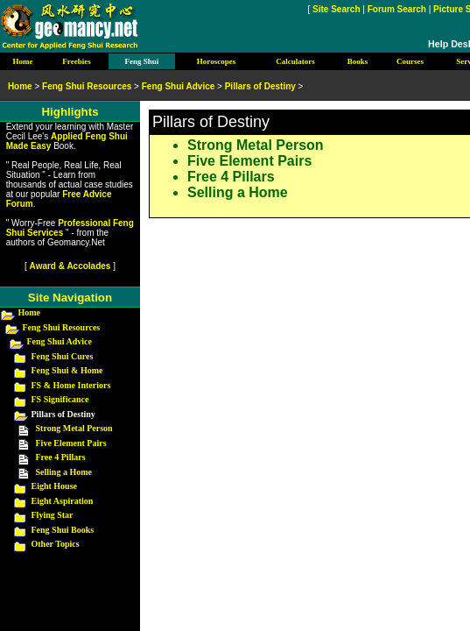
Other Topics (56, 544)
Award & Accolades (70, 266)
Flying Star (53, 515)
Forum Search (397, 9)
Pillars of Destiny (260, 86)
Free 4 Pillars (231, 176)
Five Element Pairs (249, 160)
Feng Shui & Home (67, 370)
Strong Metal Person (255, 145)
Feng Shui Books (63, 530)
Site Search (336, 9)
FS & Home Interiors (71, 385)
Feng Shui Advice (59, 341)
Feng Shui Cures (63, 356)
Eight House (55, 486)
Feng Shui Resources (62, 327)
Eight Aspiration (63, 501)
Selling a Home (237, 192)
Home (29, 312)
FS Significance (60, 399)
